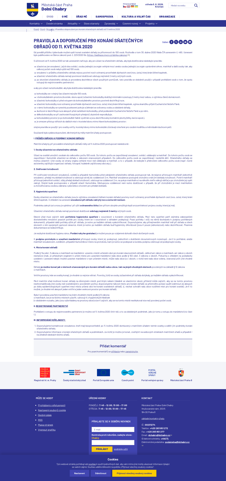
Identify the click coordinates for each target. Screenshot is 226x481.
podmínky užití (121, 449)
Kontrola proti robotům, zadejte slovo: (112, 436)
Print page (190, 42)
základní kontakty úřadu (153, 418)
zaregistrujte (131, 351)
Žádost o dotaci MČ (39, 30)
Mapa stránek (45, 424)
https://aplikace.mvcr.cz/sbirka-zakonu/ (108, 55)
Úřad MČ (81, 16)
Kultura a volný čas (136, 16)
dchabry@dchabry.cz (160, 435)
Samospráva (104, 16)
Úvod (50, 16)
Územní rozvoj (130, 24)
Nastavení (79, 473)
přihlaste (115, 351)
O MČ (65, 16)
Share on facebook (171, 42)
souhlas (92, 464)
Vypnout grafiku (46, 429)
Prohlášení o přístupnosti (51, 405)
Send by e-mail (185, 42)
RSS (40, 419)
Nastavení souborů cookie (52, 410)
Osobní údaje (45, 415)
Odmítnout (100, 473)
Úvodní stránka (54, 23)
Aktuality (72, 24)
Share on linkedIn (181, 42)
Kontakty (35, 24)
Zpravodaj (109, 24)
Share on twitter (176, 42)
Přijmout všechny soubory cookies (134, 473)
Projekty (149, 24)
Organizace (167, 16)
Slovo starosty (91, 23)
